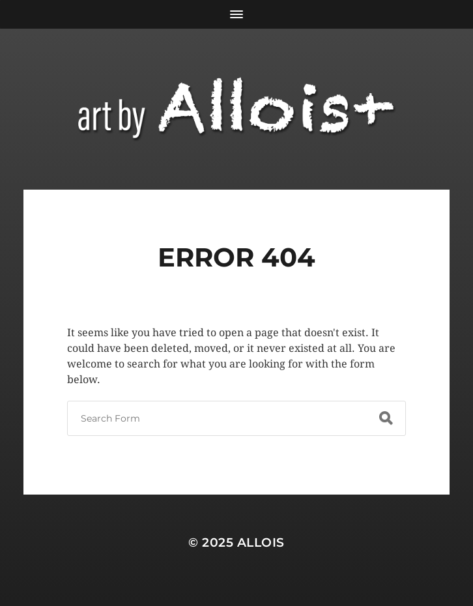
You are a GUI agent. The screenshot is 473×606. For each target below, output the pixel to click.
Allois (261, 542)
